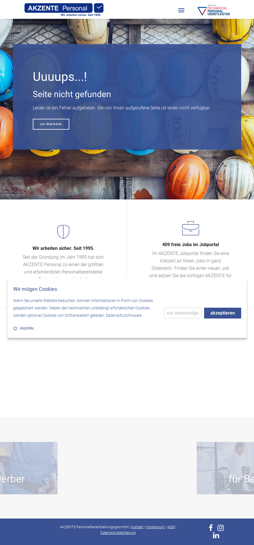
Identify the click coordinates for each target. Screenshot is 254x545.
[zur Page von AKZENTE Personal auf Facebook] (211, 528)
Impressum (155, 527)
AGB (170, 527)
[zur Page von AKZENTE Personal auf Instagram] (221, 528)
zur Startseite (51, 124)
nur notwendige (183, 313)
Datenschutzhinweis (124, 315)
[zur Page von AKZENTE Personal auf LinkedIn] (216, 535)
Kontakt (137, 527)
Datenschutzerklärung (118, 532)
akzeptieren (222, 313)
